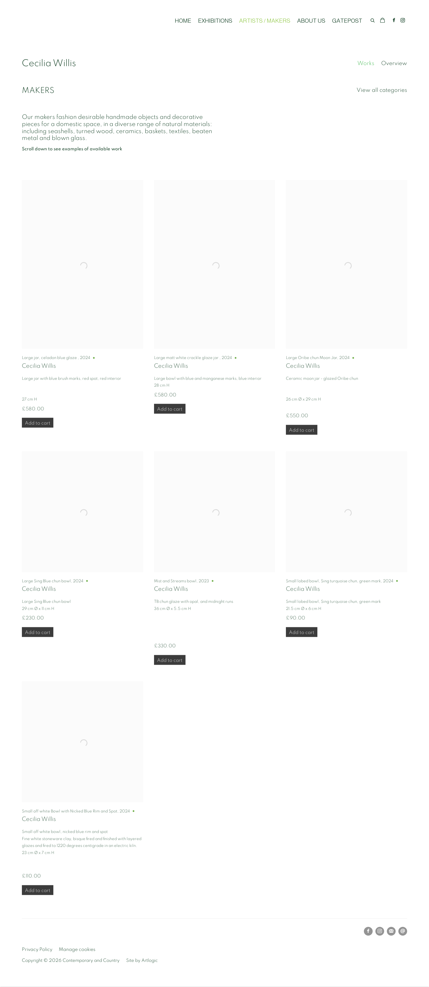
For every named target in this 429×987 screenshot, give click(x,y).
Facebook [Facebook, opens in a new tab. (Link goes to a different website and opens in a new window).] (394, 20)
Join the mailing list (391, 931)
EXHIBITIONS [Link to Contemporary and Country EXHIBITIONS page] (215, 20)
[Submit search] (372, 20)
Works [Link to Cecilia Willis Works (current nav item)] (365, 63)
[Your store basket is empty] (382, 21)
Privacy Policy (37, 949)
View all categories (381, 90)
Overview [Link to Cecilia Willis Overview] (394, 63)
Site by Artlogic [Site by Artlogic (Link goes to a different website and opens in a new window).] (142, 960)
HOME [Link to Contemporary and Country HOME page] (183, 20)
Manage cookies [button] (77, 949)
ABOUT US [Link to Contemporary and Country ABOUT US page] (311, 20)
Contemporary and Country (71, 21)
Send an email (402, 931)
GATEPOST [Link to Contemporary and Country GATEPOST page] (347, 20)
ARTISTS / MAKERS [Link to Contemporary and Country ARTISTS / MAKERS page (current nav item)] (264, 20)
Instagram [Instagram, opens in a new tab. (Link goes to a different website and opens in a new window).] (402, 20)
